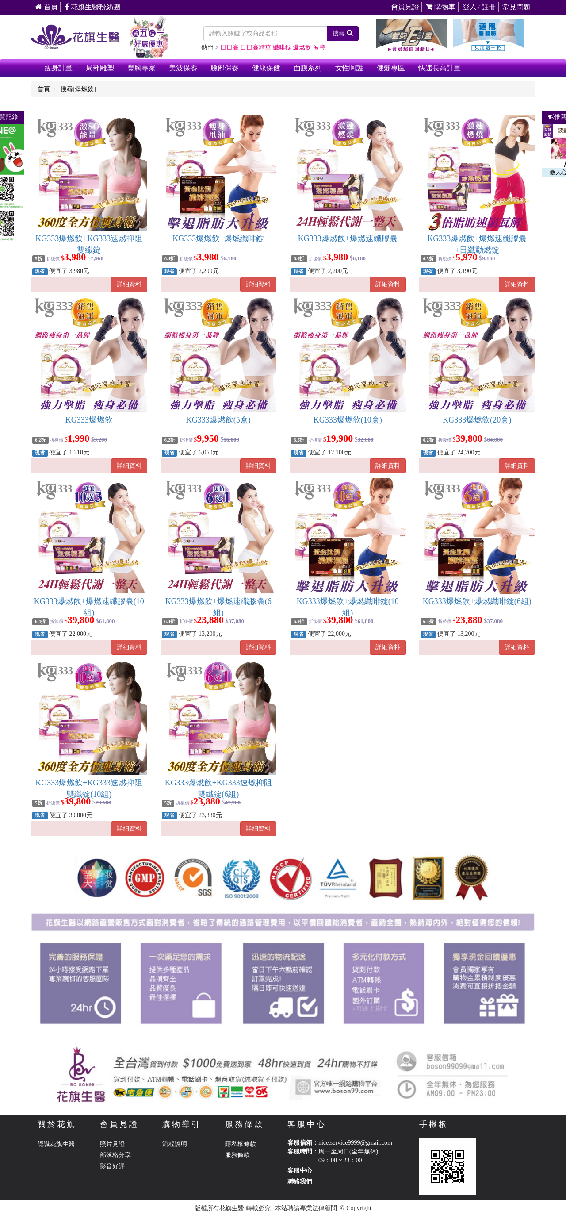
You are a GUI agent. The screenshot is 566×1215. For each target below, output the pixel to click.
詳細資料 (129, 284)
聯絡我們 (299, 1181)
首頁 (46, 7)
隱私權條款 (240, 1144)
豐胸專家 (141, 68)
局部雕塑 (100, 68)
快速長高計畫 (439, 68)
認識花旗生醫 (56, 1144)
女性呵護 (349, 68)
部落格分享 (115, 1155)
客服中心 (299, 1170)
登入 (470, 7)
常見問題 (516, 7)
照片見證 (112, 1144)
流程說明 (174, 1144)
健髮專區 (391, 68)
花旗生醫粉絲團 (92, 7)
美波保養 (183, 68)
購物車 (440, 7)
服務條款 (237, 1155)
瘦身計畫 (58, 68)
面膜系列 (308, 68)
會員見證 (405, 7)
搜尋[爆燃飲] (78, 89)
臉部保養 (224, 68)
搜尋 (343, 33)
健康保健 (266, 68)
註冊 (489, 7)
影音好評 (112, 1166)
